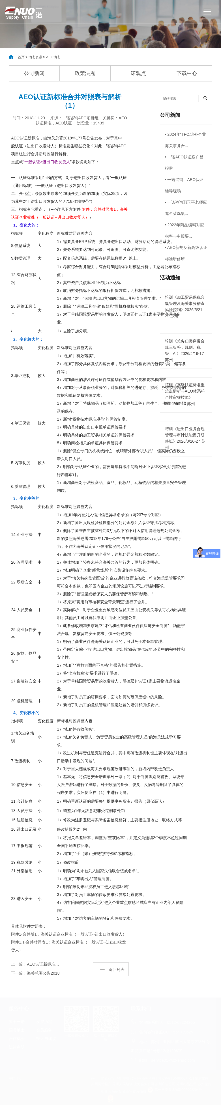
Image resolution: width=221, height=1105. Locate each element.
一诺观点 (136, 73)
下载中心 (187, 73)
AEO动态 (53, 57)
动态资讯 (35, 57)
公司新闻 (34, 73)
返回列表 (112, 969)
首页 (21, 57)
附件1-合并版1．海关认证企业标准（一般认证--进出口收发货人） (68, 934)
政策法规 (85, 73)
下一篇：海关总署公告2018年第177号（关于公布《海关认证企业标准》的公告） (35, 974)
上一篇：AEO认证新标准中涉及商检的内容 (35, 964)
